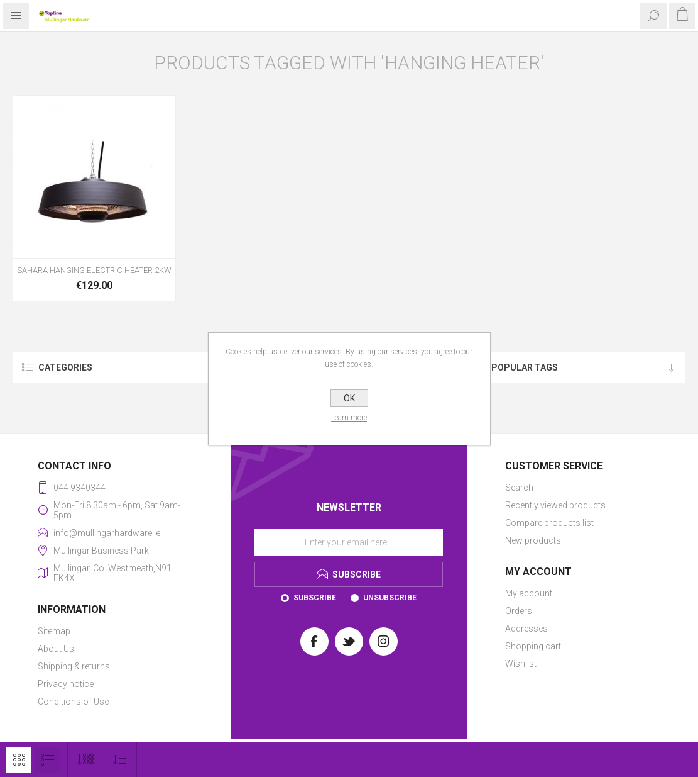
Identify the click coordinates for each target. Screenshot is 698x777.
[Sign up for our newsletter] (348, 542)
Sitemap (54, 631)
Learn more (349, 417)
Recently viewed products (555, 505)
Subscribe (314, 597)
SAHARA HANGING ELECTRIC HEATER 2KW (94, 270)
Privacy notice (66, 684)
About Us (56, 649)
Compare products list (549, 523)
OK (349, 398)
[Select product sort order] (119, 759)
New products (533, 540)
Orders (518, 611)
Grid (18, 760)
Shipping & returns (74, 666)
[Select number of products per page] (85, 759)
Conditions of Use (73, 701)
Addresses (526, 628)
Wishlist (521, 664)
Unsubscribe (390, 597)
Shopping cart (533, 646)
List (47, 760)
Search (519, 488)
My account (528, 593)
